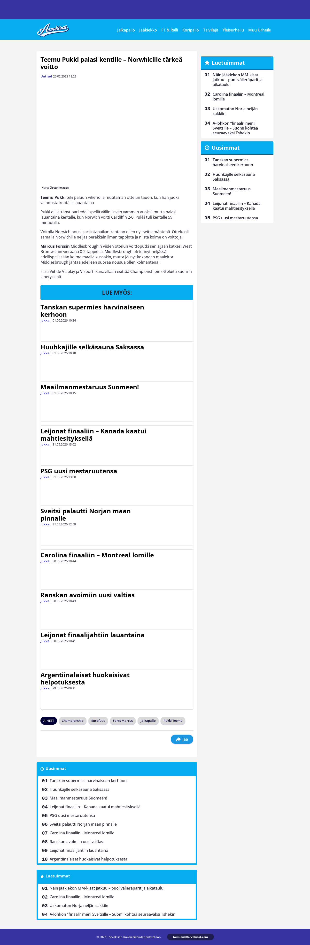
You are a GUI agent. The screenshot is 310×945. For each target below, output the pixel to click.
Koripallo (190, 30)
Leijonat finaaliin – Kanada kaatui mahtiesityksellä (93, 435)
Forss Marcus (123, 720)
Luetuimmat (58, 876)
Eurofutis (98, 720)
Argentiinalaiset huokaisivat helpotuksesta (85, 678)
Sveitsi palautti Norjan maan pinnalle (85, 514)
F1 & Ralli (169, 30)
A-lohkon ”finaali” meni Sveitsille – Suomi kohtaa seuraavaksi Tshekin (112, 914)
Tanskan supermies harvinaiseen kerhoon (92, 311)
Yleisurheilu (233, 30)
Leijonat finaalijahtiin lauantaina (92, 634)
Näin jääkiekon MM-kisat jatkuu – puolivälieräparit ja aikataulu (106, 888)
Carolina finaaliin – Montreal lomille (97, 555)
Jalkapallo (126, 30)
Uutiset (46, 76)
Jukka (44, 320)
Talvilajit (210, 30)
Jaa (182, 739)
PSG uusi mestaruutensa (78, 471)
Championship (73, 720)
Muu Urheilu (259, 30)
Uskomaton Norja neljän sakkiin (79, 905)
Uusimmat (56, 768)
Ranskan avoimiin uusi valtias (87, 595)
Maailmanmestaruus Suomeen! (89, 387)
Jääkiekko (148, 30)
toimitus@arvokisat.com (190, 937)
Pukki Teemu (172, 720)
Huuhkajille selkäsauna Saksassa (92, 347)
